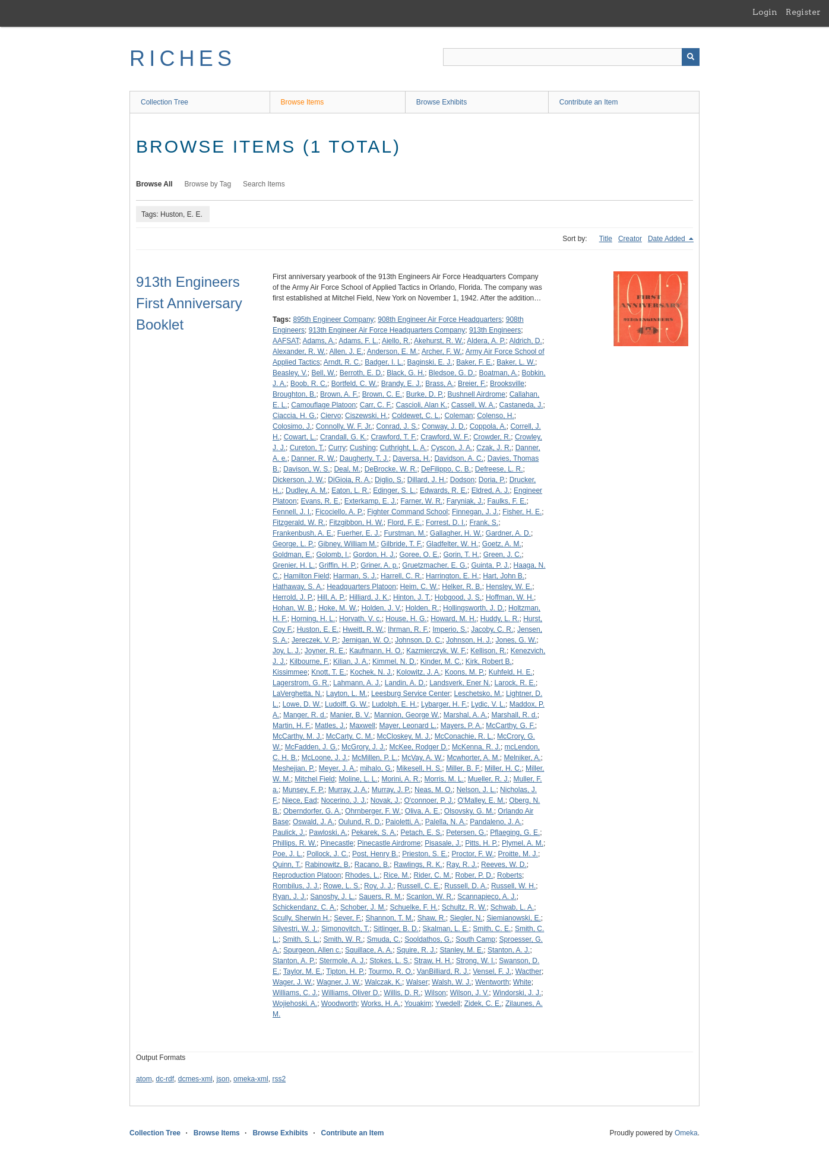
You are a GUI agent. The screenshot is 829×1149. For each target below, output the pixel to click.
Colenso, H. (495, 416)
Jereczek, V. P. (315, 640)
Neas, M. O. (433, 790)
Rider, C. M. (432, 875)
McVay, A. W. (422, 758)
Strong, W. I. (475, 961)
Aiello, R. (396, 341)
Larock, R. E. (515, 683)
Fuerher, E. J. (358, 533)
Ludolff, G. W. (346, 704)
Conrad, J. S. (397, 426)
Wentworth (492, 982)
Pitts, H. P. (481, 843)
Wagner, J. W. (338, 982)
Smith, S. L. (301, 939)
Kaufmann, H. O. (375, 651)
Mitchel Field (314, 779)
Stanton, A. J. (509, 950)
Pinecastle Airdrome (389, 843)
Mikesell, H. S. (419, 768)
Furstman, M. (405, 533)
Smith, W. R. (343, 939)
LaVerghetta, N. (297, 693)
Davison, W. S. (306, 469)
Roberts (509, 875)
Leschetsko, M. (478, 693)
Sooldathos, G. (427, 939)
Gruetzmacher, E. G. (434, 565)
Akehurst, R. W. (438, 341)
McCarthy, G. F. (510, 725)
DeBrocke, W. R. (391, 469)
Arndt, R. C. (342, 362)
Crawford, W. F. (444, 437)
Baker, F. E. (474, 362)
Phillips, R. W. (295, 843)
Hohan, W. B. (294, 608)
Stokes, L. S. (389, 961)
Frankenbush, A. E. (303, 533)
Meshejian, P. (294, 768)
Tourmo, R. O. (390, 971)
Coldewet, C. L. (416, 416)
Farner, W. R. (421, 501)
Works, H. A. (380, 1003)
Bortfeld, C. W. (354, 383)
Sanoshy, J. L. (332, 896)
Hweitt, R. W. (363, 629)
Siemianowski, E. (513, 918)
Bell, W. (323, 373)
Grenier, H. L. (294, 565)
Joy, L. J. (286, 651)
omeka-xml (250, 1079)
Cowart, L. (300, 437)
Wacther (528, 971)
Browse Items (302, 102)
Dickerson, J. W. (298, 480)
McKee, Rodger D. (419, 747)
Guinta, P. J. (490, 565)
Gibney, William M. (347, 544)
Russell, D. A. (465, 886)
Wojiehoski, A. (295, 1003)
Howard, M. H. (453, 619)
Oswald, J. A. (313, 822)
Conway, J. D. (444, 426)
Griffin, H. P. (338, 565)
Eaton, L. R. (350, 490)
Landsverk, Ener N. (460, 683)
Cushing (363, 448)
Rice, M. (397, 875)
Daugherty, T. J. (364, 458)
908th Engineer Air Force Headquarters (440, 319)
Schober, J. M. (363, 907)
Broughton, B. (294, 394)
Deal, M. (347, 469)
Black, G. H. (406, 373)
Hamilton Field (307, 576)
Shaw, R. (431, 918)
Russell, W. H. (513, 886)
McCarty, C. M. (349, 736)
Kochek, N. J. (371, 672)
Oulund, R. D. (360, 822)
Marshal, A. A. (466, 715)
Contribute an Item (588, 102)
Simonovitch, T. (345, 929)
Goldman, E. (292, 554)
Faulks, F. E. (507, 501)
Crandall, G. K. (343, 437)
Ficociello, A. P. (339, 512)
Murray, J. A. (348, 790)
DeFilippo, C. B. (446, 469)
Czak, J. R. (493, 448)
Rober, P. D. (474, 875)
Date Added (667, 239)
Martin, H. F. (292, 725)
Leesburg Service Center (410, 693)
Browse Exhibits (441, 102)
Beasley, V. (290, 373)
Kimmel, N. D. (394, 661)
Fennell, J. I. (292, 512)
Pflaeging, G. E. (515, 832)
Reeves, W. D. (504, 864)
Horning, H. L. (313, 619)
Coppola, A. (488, 426)
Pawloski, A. (328, 832)
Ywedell (447, 1003)
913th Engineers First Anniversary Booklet (189, 303)
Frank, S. (483, 522)
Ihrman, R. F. (408, 629)
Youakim (418, 1003)
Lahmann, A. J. (357, 683)
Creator (630, 239)
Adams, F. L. (358, 341)
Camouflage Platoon (323, 405)
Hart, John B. (503, 576)
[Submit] (691, 57)
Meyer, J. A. (337, 768)
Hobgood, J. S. (458, 597)
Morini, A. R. (400, 779)
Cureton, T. (307, 448)
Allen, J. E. (346, 351)
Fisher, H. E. (522, 512)
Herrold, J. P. (293, 597)
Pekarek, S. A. (374, 832)
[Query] (571, 57)
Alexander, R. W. (299, 351)
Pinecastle (337, 843)
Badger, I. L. (384, 362)
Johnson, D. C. (418, 640)
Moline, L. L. (357, 779)
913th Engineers (495, 330)
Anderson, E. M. (392, 351)
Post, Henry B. (375, 854)
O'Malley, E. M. (481, 800)
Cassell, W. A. (473, 405)
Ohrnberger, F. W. (373, 811)
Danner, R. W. (313, 458)
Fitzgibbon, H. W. (356, 522)
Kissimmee (290, 672)
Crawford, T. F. (393, 437)
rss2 (279, 1079)
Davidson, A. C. (458, 458)
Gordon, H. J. (374, 554)
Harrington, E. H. (452, 576)
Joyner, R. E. (325, 651)
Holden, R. (422, 608)
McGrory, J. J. (363, 747)
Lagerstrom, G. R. (301, 683)
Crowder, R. (492, 437)
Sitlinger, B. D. (396, 929)
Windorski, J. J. (517, 993)
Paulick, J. (289, 832)
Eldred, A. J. (491, 490)
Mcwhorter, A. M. (473, 758)
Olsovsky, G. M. (469, 811)
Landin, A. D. (405, 683)
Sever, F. (348, 918)
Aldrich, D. (526, 341)
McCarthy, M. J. (297, 736)
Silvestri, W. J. (295, 929)
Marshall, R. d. (514, 715)
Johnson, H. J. (469, 640)
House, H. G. (405, 619)
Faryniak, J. (465, 501)
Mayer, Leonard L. (407, 725)
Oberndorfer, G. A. (312, 811)
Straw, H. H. (433, 961)
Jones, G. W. (516, 640)
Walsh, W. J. (451, 982)
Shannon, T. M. (390, 918)
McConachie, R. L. (464, 736)
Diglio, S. (389, 480)
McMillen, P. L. (374, 758)
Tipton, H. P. (345, 971)
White (522, 982)
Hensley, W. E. (509, 587)
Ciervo (331, 416)
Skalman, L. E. (446, 929)
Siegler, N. (466, 918)
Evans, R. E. (320, 501)
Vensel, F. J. (492, 971)
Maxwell (362, 725)
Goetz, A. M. (501, 544)
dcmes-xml (195, 1079)
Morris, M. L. (444, 779)
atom (144, 1079)
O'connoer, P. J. (428, 800)
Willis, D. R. (402, 993)
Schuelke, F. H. (414, 907)
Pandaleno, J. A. (495, 822)
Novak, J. (385, 800)
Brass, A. (439, 383)
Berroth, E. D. (361, 373)
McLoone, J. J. (325, 758)
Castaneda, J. (521, 405)
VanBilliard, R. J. (443, 971)
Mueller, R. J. (489, 779)
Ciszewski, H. (366, 416)
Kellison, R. (488, 651)
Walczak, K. (383, 982)
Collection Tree (164, 102)
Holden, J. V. (381, 608)
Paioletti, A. (403, 822)
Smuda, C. (384, 939)
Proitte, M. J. (518, 854)
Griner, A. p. (379, 565)
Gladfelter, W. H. (452, 544)
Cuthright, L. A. (403, 448)
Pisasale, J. (443, 843)
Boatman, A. (498, 373)
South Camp (475, 939)
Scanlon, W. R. (429, 896)
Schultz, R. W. (464, 907)
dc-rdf (165, 1079)
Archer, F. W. (442, 351)
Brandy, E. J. (401, 383)
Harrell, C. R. (401, 576)
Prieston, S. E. (425, 854)
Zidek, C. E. (483, 1003)
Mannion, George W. (406, 715)
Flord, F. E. (404, 522)
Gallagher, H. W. (456, 533)
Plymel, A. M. (522, 843)
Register (803, 12)
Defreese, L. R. (499, 469)
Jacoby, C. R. (492, 629)
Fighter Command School (407, 512)
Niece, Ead (299, 800)
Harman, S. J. (354, 576)
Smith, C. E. (492, 929)
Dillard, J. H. (426, 480)
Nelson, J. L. (476, 790)
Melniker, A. (522, 758)
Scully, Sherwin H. (301, 918)
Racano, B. (372, 864)
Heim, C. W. (419, 587)
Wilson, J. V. (469, 993)
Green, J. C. (502, 554)
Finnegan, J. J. (475, 512)
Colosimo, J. (292, 426)
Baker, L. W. (515, 362)
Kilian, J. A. (350, 661)
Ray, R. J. (462, 864)
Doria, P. (492, 480)
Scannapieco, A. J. (486, 896)
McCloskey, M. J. (404, 736)
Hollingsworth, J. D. (473, 608)
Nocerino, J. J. (343, 800)
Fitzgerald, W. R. (299, 522)
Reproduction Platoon (307, 875)
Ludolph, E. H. (394, 704)
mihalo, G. (376, 768)
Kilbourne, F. (310, 661)
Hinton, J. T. (412, 597)
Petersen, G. (466, 832)
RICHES (182, 58)
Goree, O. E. (419, 554)
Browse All (154, 184)
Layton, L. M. (346, 693)
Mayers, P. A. (461, 725)
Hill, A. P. (331, 597)
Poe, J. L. (288, 854)
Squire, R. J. (416, 950)
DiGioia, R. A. (349, 480)
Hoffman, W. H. (510, 597)
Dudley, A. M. (306, 490)
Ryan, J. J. (289, 896)
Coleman (458, 416)
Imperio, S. (449, 629)
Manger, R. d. (304, 715)
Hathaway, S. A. (298, 587)
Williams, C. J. (295, 993)
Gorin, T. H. (461, 554)
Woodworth (339, 1003)
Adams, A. (318, 341)
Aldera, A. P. (486, 341)
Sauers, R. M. (380, 896)
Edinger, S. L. (394, 490)
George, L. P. (293, 544)
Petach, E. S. (421, 832)
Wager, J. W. (293, 982)
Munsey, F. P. (303, 790)
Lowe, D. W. (302, 704)
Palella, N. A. (445, 822)
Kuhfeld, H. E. (511, 672)
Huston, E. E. (318, 629)
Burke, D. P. (425, 394)
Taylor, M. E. (302, 971)
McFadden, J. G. (311, 747)
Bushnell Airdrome (476, 394)
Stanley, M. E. (462, 950)
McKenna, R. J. (476, 747)
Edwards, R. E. (443, 490)
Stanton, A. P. (294, 961)
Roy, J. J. (378, 886)
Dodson (462, 480)
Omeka (686, 1133)
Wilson (435, 993)
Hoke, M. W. (337, 608)
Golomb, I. (332, 554)
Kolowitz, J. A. (419, 672)
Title (605, 239)
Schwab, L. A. (512, 907)
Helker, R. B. (462, 587)
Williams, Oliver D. (351, 993)
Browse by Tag (208, 184)
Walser (417, 982)
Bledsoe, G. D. (452, 373)
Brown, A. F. (339, 394)
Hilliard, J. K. (369, 597)
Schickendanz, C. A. (304, 907)
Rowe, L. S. (341, 886)
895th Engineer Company (333, 319)
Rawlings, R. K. (418, 864)
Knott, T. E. (328, 672)
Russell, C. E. (419, 886)
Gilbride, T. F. (401, 544)
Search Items (264, 184)
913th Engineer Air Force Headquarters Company (387, 330)
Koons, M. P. (465, 672)
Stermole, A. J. (342, 961)
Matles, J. (330, 725)
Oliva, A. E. (422, 811)
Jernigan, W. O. (366, 640)
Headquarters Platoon (361, 587)
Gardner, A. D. (508, 533)
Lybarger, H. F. (444, 704)
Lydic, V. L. (488, 704)
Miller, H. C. (503, 768)
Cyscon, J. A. (452, 448)
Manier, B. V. (350, 715)
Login (764, 12)
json (222, 1079)
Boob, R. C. (308, 383)
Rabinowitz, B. (327, 864)
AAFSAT (286, 341)
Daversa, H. (411, 458)
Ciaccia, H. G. (295, 416)
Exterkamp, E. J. (370, 501)
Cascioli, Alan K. (421, 405)
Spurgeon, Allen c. (312, 950)
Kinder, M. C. (440, 661)
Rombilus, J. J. (296, 886)
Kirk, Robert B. (489, 661)
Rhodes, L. (362, 875)
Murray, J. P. (391, 790)
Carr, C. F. (376, 405)
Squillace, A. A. (369, 950)
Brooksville (507, 383)
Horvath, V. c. (360, 619)
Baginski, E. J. (430, 362)
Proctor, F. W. (473, 854)
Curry (337, 448)
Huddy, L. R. (500, 619)
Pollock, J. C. (327, 854)
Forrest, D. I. (446, 522)
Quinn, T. (287, 864)
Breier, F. (472, 383)
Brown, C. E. (382, 394)
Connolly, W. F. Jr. (344, 426)
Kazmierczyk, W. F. (436, 651)
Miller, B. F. (463, 768)
